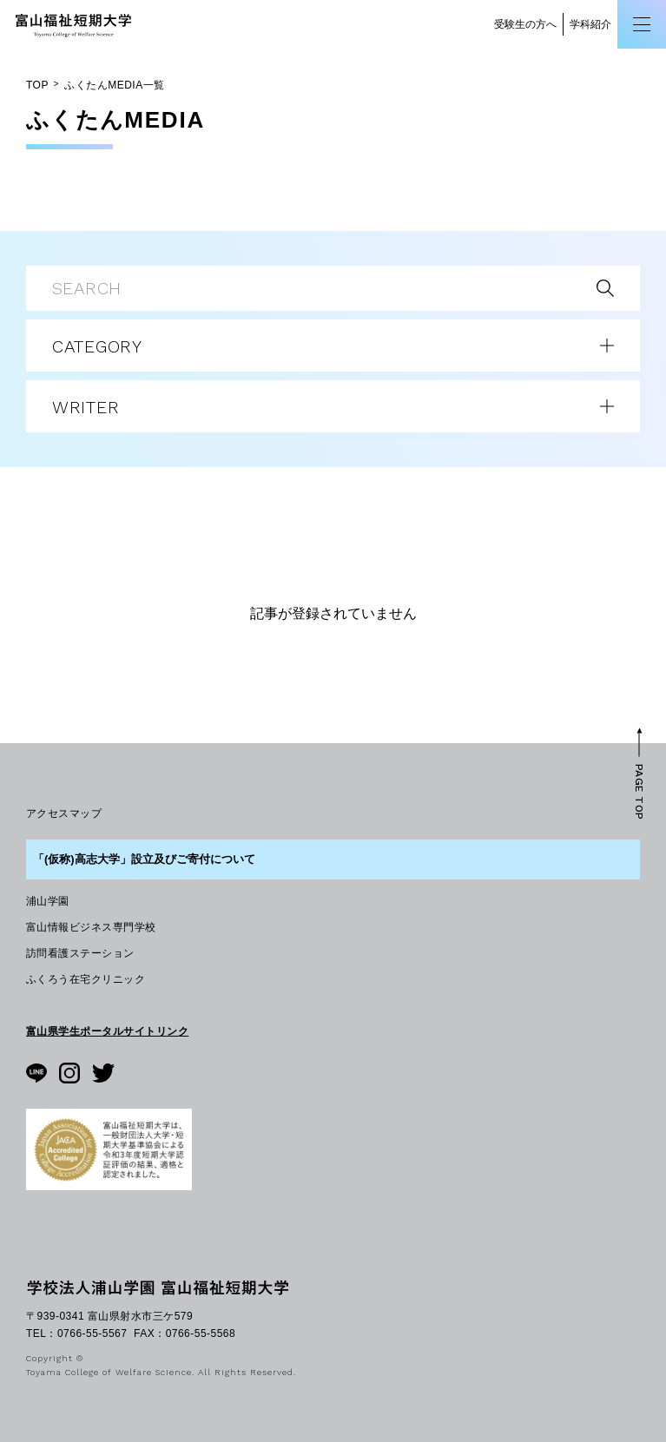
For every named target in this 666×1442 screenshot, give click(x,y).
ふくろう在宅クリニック (85, 979)
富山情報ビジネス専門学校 (91, 927)
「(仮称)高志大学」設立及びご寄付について (144, 859)
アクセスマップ (64, 813)
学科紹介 (590, 24)
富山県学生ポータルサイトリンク (107, 1031)
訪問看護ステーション (80, 953)
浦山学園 (47, 901)
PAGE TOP (639, 791)
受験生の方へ (525, 24)
